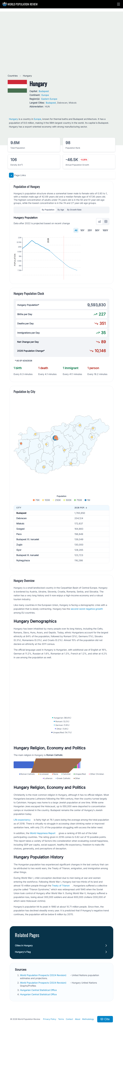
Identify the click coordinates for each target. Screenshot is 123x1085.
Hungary (13, 119)
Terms (61, 1061)
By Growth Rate (74, 210)
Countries (13, 75)
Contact (69, 1061)
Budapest (44, 91)
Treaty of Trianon (61, 927)
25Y (90, 230)
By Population (48, 210)
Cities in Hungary (24, 987)
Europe (45, 95)
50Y (97, 230)
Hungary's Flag (23, 994)
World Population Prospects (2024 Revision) (43, 1017)
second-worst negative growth (87, 628)
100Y (105, 230)
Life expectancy (22, 862)
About (77, 1061)
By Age (60, 210)
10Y (82, 230)
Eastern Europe (49, 98)
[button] (118, 4)
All (76, 230)
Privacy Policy (49, 1061)
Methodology (88, 1061)
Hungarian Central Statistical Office (38, 1032)
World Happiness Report (42, 875)
